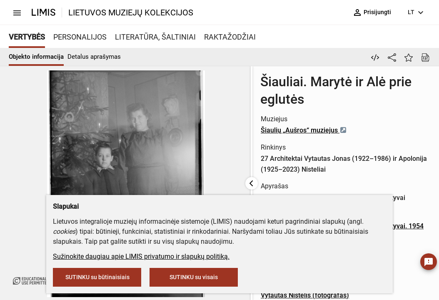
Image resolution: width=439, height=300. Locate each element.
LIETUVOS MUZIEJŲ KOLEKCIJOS (130, 13)
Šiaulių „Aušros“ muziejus (243, 113)
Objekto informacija (36, 56)
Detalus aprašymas (94, 56)
